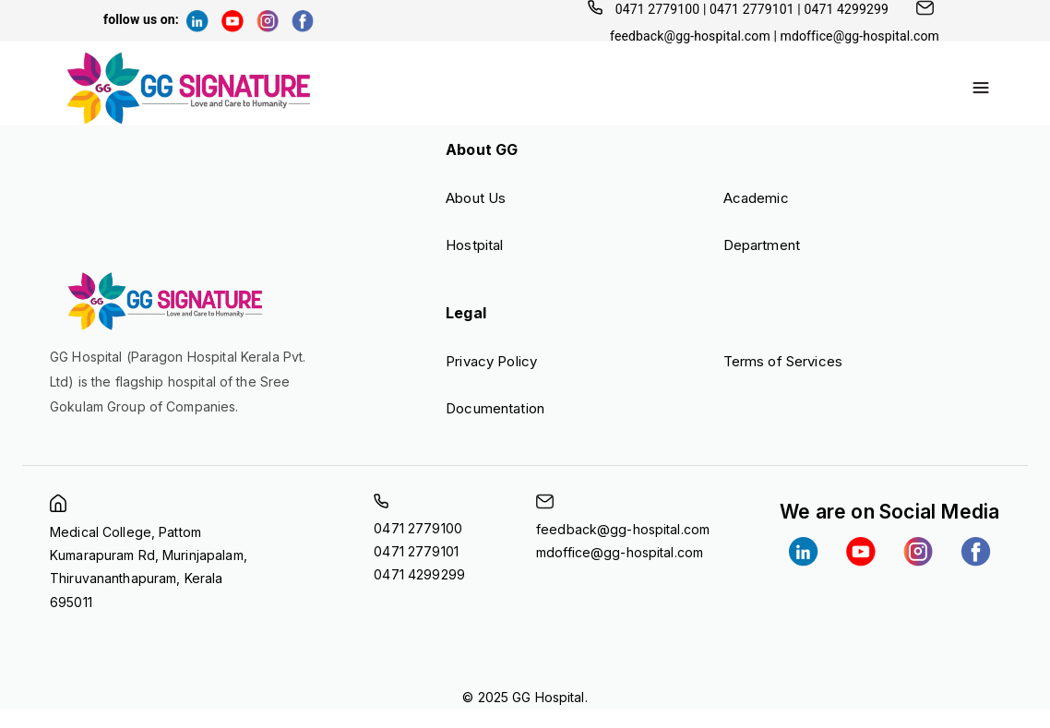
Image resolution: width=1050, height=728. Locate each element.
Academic (756, 198)
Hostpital (474, 245)
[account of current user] (981, 88)
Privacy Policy (491, 361)
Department (761, 245)
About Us (476, 198)
